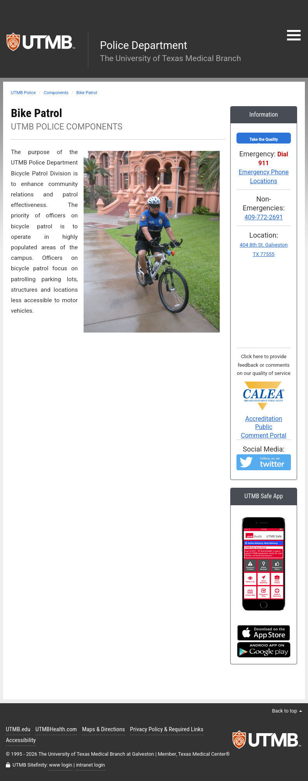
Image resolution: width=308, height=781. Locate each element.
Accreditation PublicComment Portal (263, 415)
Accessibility (21, 740)
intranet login (90, 765)
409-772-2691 (264, 217)
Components (56, 92)
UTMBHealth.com (56, 729)
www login (60, 765)
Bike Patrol (86, 92)
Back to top (287, 711)
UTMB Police (23, 92)
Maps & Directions (103, 729)
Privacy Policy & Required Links (166, 729)
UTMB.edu (18, 729)
